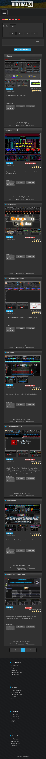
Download (14, 666)
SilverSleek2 (11, 500)
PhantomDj (10, 352)
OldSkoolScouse (36, 609)
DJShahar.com (36, 88)
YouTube (15, 741)
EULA (13, 721)
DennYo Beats (37, 310)
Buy (12, 668)
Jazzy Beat (38, 165)
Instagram (15, 743)
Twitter (14, 745)
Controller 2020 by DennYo (15, 278)
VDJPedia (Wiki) (16, 694)
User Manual (15, 692)
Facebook (15, 739)
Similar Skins (21, 568)
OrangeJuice (11, 204)
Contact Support (16, 690)
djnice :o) (38, 239)
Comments (21, 125)
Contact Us (15, 717)
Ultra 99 (9, 56)
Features (14, 670)
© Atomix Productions (23, 757)
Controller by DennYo (14, 426)
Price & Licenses (16, 672)
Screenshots (15, 674)
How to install (31, 125)
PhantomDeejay (36, 387)
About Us (14, 714)
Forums (13, 699)
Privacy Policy (15, 719)
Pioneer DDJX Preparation (15, 574)
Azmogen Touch (12, 130)
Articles (13, 696)
